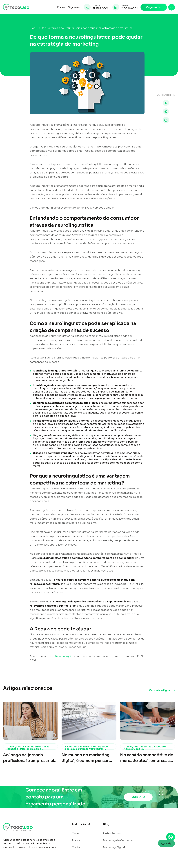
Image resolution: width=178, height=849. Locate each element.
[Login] (171, 7)
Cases (76, 833)
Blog (33, 28)
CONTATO (138, 797)
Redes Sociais (112, 833)
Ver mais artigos (159, 690)
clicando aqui (62, 656)
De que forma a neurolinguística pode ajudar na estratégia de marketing (87, 28)
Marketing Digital (114, 847)
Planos (61, 7)
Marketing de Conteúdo (118, 840)
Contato (77, 847)
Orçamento (74, 7)
